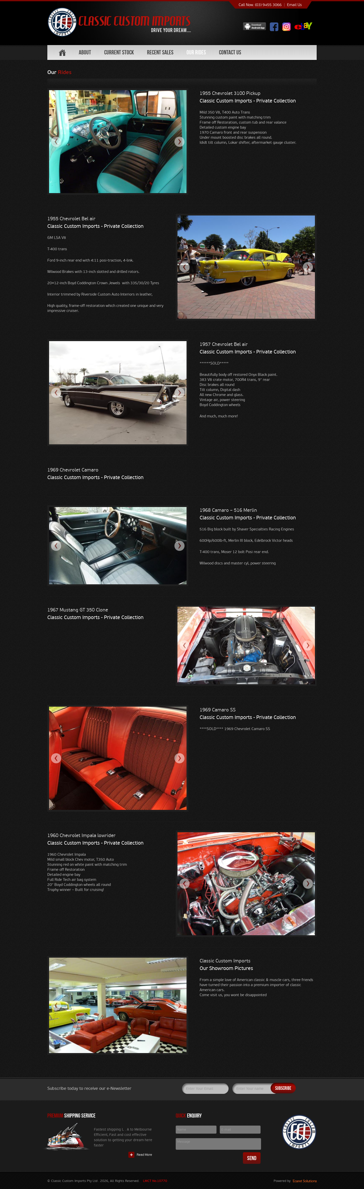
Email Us (294, 5)
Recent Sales (160, 52)
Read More (144, 1155)
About (85, 52)
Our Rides (196, 52)
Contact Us (230, 52)
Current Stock (119, 52)
